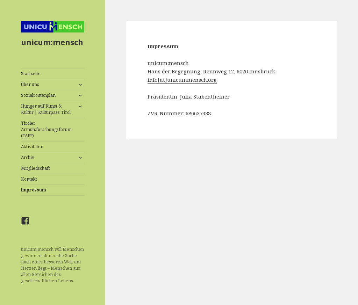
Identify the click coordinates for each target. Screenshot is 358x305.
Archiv (27, 157)
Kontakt (29, 179)
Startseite (31, 74)
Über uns (30, 84)
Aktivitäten (32, 147)
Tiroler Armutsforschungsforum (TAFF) (46, 129)
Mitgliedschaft (35, 168)
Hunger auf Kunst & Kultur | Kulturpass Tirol (46, 109)
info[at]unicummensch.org (182, 79)
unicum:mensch (52, 42)
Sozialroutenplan (38, 95)
